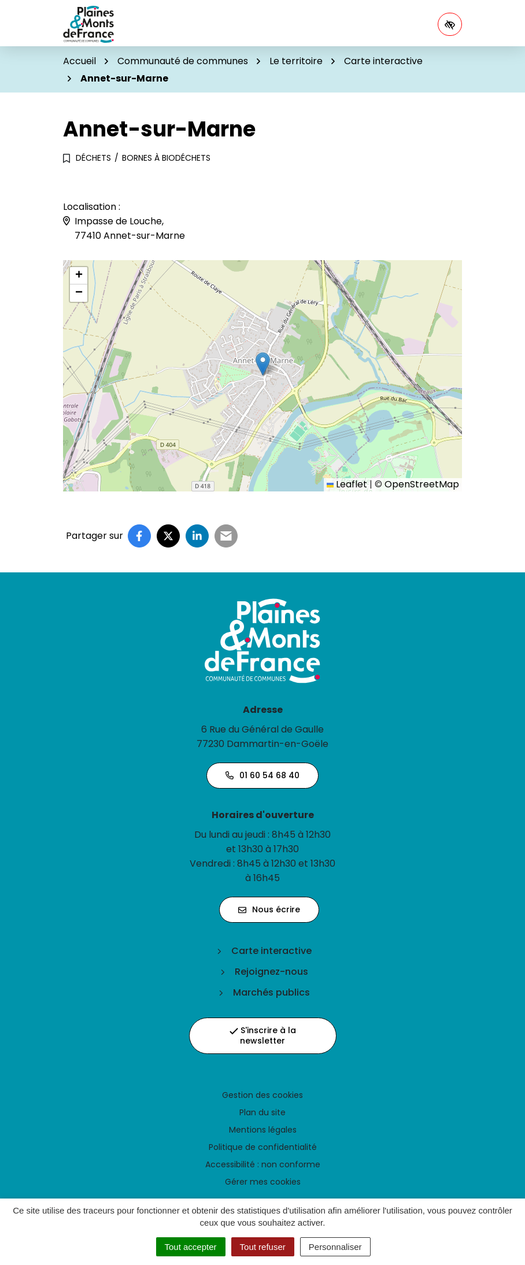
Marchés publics (271, 992)
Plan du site (262, 1112)
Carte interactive (271, 950)
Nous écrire (269, 909)
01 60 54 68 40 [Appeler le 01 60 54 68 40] (262, 775)
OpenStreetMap (421, 484)
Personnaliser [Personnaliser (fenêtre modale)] (335, 1247)
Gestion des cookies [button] (262, 1095)
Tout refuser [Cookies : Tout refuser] (263, 1247)
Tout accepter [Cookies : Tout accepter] (191, 1247)
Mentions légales (263, 1129)
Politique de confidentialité (263, 1147)
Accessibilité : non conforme (262, 1164)
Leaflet (347, 484)
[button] (263, 364)
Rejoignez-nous (271, 971)
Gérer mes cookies (263, 1182)
